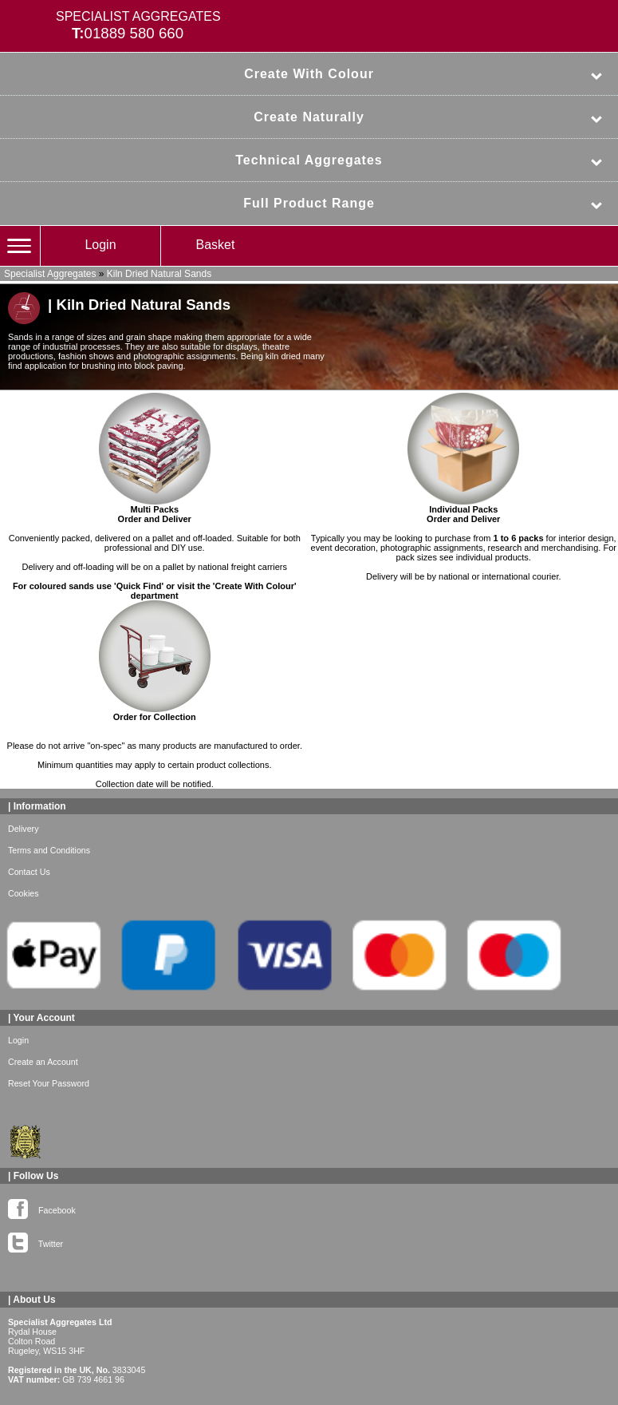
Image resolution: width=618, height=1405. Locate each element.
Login (100, 244)
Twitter (35, 1241)
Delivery (23, 828)
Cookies (23, 893)
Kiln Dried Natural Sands (159, 273)
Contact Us (29, 872)
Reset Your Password (48, 1083)
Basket (215, 244)
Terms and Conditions (49, 850)
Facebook (42, 1207)
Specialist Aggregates (50, 273)
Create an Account (43, 1062)
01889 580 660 (134, 33)
